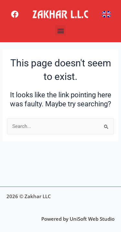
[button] (60, 30)
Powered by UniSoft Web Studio (78, 219)
